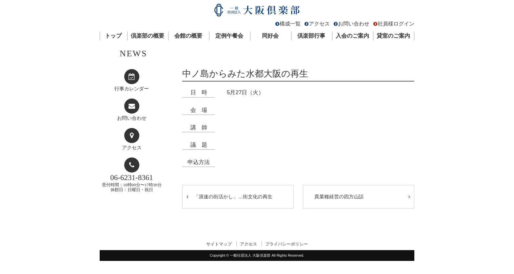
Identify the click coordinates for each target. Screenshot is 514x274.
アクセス (319, 24)
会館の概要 (188, 36)
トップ (113, 36)
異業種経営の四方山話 (339, 196)
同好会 (270, 36)
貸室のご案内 (393, 36)
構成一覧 (290, 24)
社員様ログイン (396, 24)
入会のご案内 (352, 36)
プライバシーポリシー (286, 244)
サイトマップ (219, 244)
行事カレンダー (131, 88)
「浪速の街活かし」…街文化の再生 (233, 196)
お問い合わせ (353, 24)
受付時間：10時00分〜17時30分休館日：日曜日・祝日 (132, 183)
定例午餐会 (229, 36)
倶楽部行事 (311, 36)
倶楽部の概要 (147, 36)
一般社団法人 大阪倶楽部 (257, 11)
